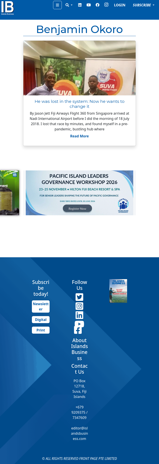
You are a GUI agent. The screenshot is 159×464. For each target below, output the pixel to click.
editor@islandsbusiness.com (79, 433)
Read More (79, 136)
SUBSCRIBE (142, 5)
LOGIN (119, 5)
